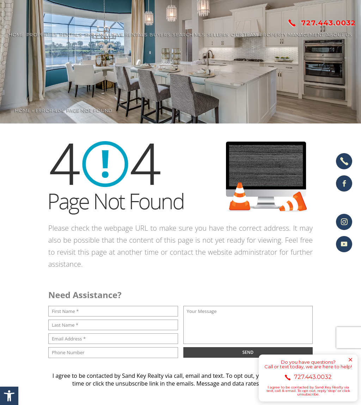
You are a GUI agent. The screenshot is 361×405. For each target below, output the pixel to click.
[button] (9, 396)
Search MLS (188, 34)
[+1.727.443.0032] (344, 161)
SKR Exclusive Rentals (116, 34)
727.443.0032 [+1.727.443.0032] (322, 22)
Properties (42, 34)
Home (16, 34)
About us (339, 34)
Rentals (71, 34)
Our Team (244, 34)
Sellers (218, 34)
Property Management (291, 34)
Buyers (159, 34)
